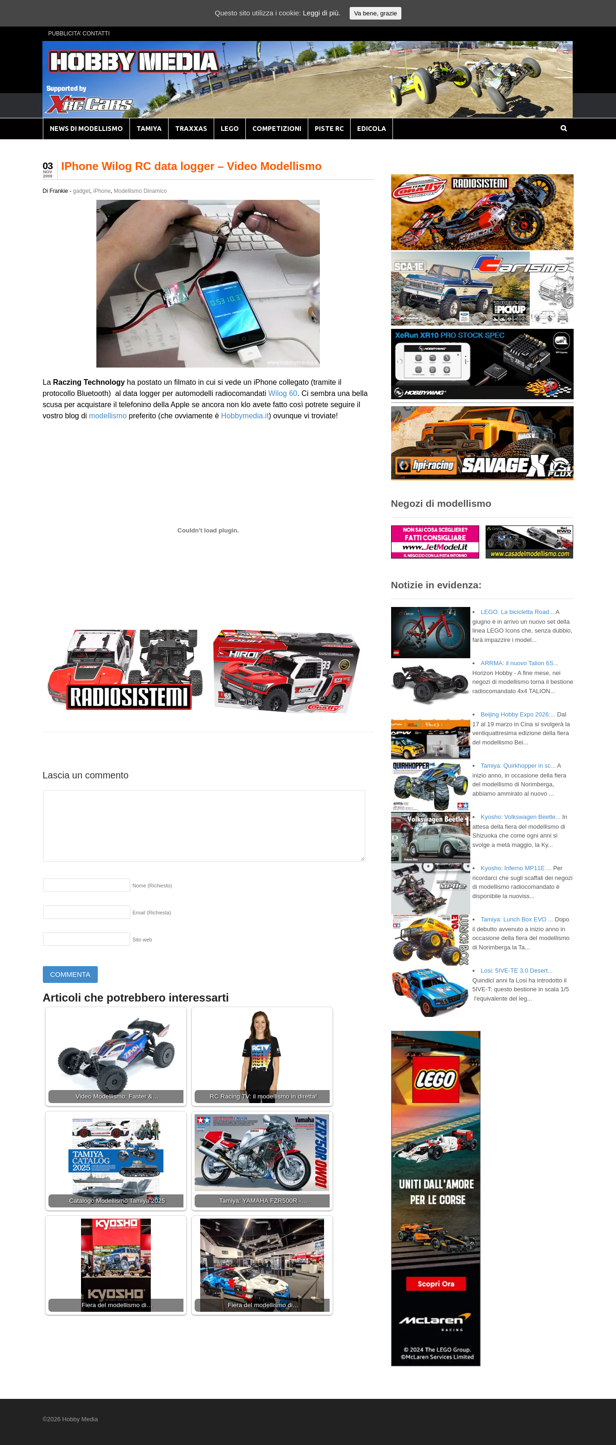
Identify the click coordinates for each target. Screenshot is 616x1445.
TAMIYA (149, 128)
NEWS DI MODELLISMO (86, 128)
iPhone (101, 191)
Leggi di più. (321, 13)
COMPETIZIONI (276, 128)
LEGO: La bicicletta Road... (518, 611)
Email (152, 912)
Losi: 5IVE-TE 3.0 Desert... (517, 970)
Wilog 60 (282, 393)
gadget (81, 191)
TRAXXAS (191, 128)
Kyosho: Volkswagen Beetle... (521, 816)
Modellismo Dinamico (140, 191)
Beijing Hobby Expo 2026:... (518, 714)
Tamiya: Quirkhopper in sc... (518, 765)
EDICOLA (371, 128)
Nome (152, 885)
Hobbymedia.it (245, 416)
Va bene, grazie (375, 13)
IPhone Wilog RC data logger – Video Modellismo (191, 166)
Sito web (142, 939)
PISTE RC (329, 128)
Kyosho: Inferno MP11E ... (516, 868)
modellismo (108, 416)
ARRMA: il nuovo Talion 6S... (520, 663)
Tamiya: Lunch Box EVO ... (517, 919)
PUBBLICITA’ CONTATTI (79, 33)
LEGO (230, 128)
